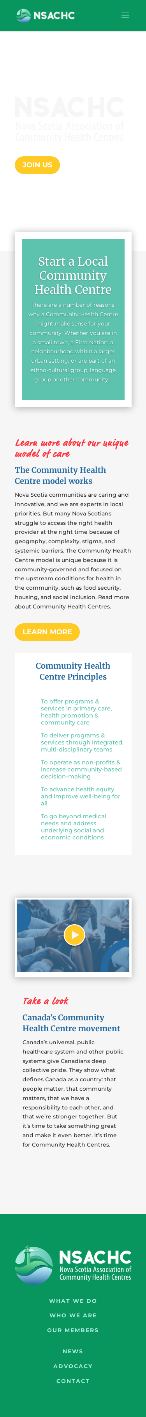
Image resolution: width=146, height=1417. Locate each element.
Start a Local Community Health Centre (72, 275)
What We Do (73, 1300)
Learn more (47, 632)
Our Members (73, 1330)
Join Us (37, 165)
